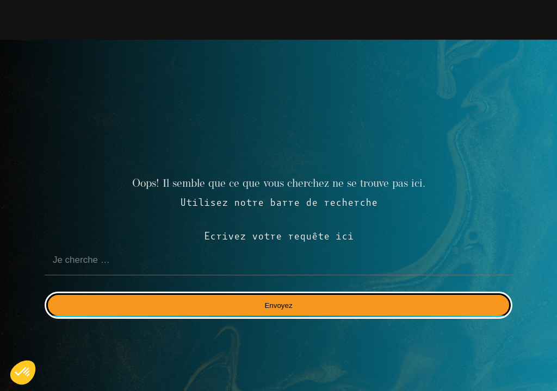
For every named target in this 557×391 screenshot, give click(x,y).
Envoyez (278, 305)
